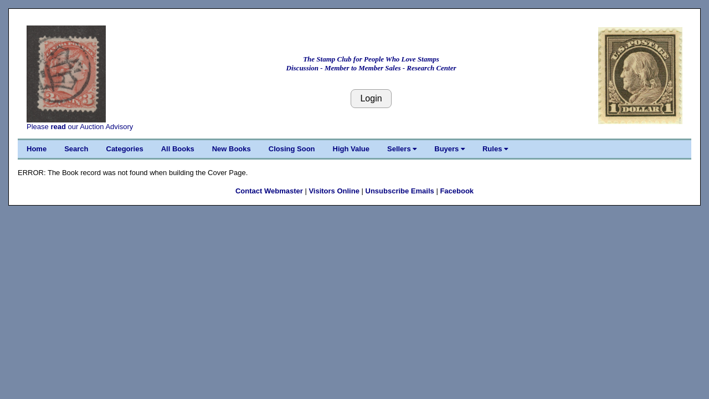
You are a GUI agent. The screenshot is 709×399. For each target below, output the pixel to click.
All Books (177, 149)
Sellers (402, 149)
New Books (231, 149)
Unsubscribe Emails (400, 191)
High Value (351, 149)
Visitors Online (334, 191)
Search (76, 149)
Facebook (457, 191)
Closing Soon (292, 149)
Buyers (449, 149)
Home (37, 149)
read (57, 126)
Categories (124, 149)
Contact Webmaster (269, 191)
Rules (495, 149)
